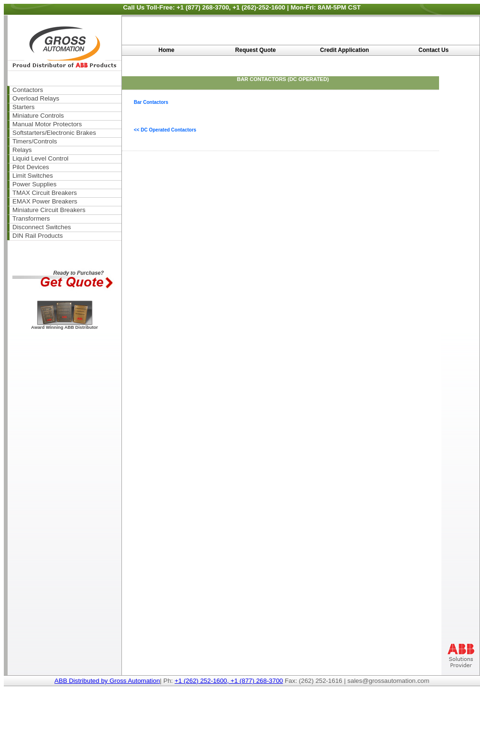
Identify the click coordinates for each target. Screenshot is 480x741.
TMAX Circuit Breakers (44, 192)
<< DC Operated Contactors (165, 129)
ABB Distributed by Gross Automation (107, 680)
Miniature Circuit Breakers (48, 209)
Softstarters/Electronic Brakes (54, 132)
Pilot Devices (30, 167)
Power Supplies (34, 184)
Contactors (27, 89)
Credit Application (344, 50)
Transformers (31, 218)
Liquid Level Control (40, 158)
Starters (23, 107)
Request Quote (255, 50)
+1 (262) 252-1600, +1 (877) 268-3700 (229, 680)
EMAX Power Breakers (44, 201)
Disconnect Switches (41, 227)
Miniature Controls (38, 115)
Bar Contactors (151, 102)
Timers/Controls (34, 141)
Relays (22, 149)
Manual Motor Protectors (47, 124)
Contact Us (434, 50)
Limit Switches (32, 175)
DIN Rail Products (37, 235)
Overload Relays (36, 98)
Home (166, 50)
